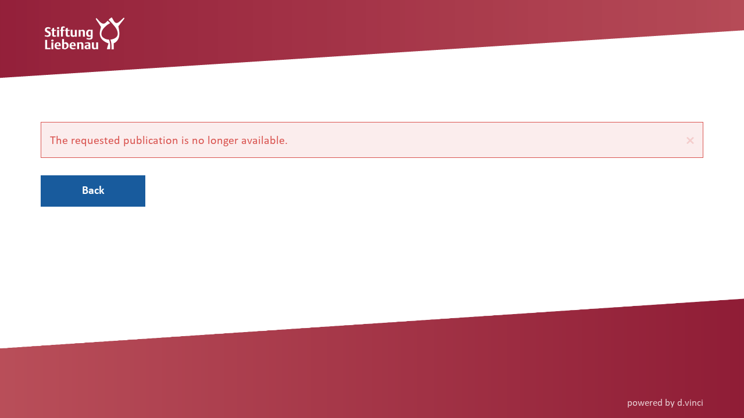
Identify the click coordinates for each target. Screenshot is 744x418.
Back (93, 189)
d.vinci (690, 402)
